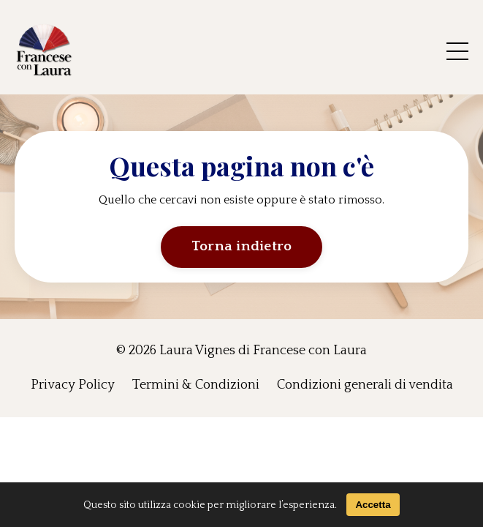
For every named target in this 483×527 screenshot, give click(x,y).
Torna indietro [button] (241, 246)
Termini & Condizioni (195, 385)
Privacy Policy (73, 385)
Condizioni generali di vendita (365, 385)
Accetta (372, 504)
